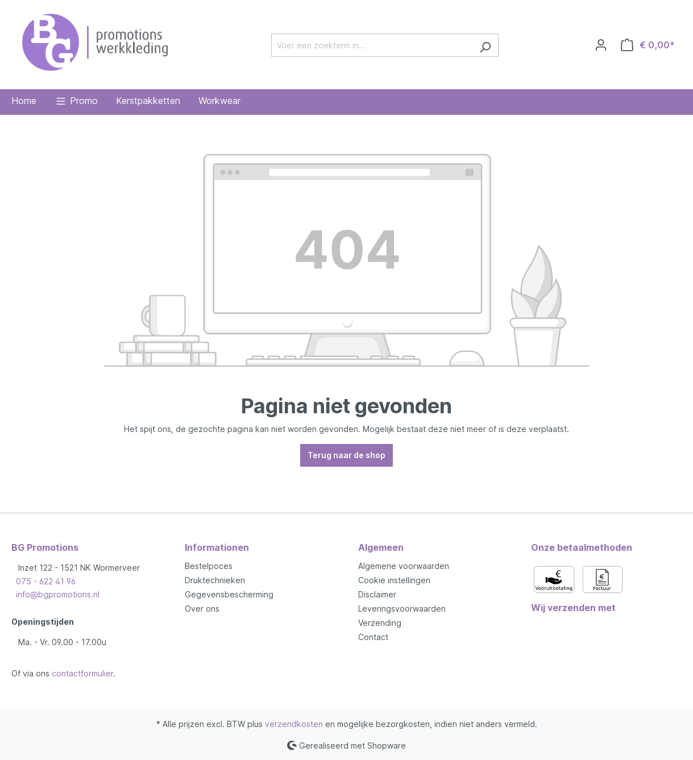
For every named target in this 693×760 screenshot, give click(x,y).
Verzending (379, 623)
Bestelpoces (209, 566)
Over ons (202, 608)
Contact (373, 637)
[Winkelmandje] (648, 45)
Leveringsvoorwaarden (402, 608)
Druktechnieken (215, 580)
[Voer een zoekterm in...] (371, 45)
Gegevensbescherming (229, 594)
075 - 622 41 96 (46, 581)
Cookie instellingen (394, 580)
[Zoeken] (485, 45)
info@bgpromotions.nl (57, 594)
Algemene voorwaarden (403, 566)
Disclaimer (377, 594)
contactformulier (82, 673)
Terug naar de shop (346, 455)
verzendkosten (294, 724)
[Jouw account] (601, 45)
